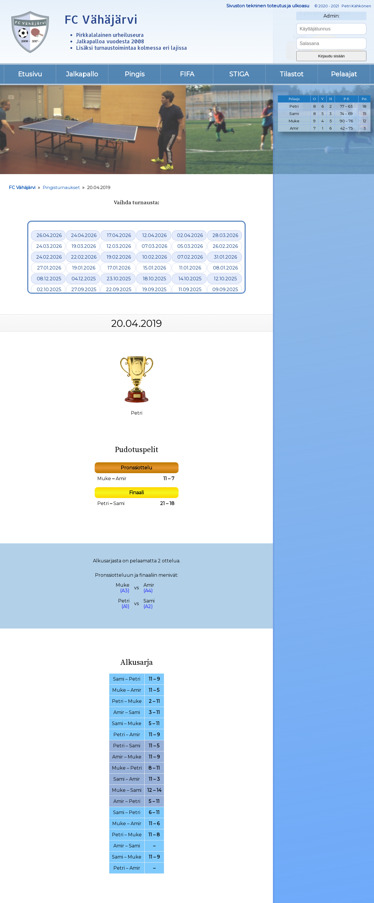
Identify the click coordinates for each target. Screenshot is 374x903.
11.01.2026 (190, 268)
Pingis (134, 74)
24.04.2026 (83, 235)
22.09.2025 (118, 289)
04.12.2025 (84, 278)
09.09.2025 (225, 289)
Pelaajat (344, 74)
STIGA (239, 74)
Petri (103, 503)
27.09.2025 (83, 289)
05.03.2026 (190, 246)
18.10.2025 (154, 278)
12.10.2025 (225, 278)
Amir (121, 478)
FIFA (187, 74)
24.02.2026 (49, 257)
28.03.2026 (225, 235)
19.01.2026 (83, 268)
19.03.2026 (84, 246)
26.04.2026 (49, 235)
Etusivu (30, 74)
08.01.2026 (225, 268)
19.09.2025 (154, 289)
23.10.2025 (119, 278)
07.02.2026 (190, 257)
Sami (118, 503)
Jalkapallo (82, 74)
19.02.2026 (119, 257)
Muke (104, 478)
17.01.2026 (119, 268)
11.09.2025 (190, 289)
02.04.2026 (190, 235)
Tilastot (292, 74)
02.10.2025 (49, 289)
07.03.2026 (154, 246)
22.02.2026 (83, 257)
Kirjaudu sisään (331, 56)
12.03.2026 (119, 246)
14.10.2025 (190, 278)
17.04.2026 (119, 235)
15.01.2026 (154, 268)
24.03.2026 (49, 246)
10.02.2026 (154, 257)
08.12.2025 (49, 278)
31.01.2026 (225, 257)
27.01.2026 (49, 268)
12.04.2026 (154, 235)
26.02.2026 (225, 246)
